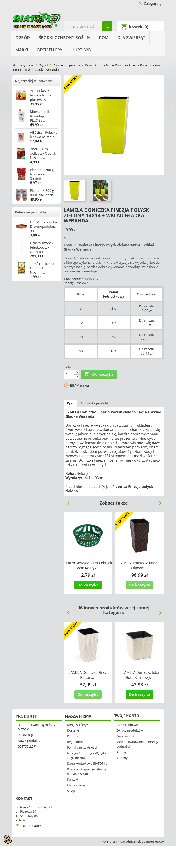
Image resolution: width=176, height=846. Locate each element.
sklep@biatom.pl (33, 826)
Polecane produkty (30, 212)
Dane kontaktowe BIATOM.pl (87, 763)
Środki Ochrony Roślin (64, 37)
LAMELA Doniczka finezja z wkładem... (140, 565)
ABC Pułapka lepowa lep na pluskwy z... (40, 95)
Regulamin (75, 742)
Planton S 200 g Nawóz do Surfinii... (42, 174)
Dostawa (73, 730)
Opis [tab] (70, 403)
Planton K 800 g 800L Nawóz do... (43, 192)
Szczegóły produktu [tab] (95, 403)
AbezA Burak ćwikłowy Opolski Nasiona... (43, 153)
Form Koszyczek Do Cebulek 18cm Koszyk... (89, 565)
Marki (21, 49)
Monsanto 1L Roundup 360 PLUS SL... (40, 116)
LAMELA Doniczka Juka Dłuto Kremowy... (141, 675)
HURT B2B (81, 49)
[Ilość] (69, 374)
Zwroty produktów (129, 730)
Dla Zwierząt (131, 37)
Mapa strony (76, 785)
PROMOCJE (26, 735)
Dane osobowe (127, 725)
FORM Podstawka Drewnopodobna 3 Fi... (43, 226)
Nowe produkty (29, 741)
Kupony (122, 758)
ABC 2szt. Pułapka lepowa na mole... (43, 134)
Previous (66, 501)
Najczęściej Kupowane (33, 80)
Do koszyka (99, 374)
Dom (103, 37)
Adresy (121, 752)
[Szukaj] (88, 26)
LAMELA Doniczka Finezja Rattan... (89, 675)
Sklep (71, 791)
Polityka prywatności (82, 747)
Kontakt (72, 779)
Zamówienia (125, 736)
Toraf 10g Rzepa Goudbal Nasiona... (42, 268)
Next (158, 501)
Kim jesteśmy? (77, 725)
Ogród (22, 37)
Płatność (73, 736)
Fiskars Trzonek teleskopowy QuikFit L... (41, 247)
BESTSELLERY (49, 49)
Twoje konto (126, 715)
